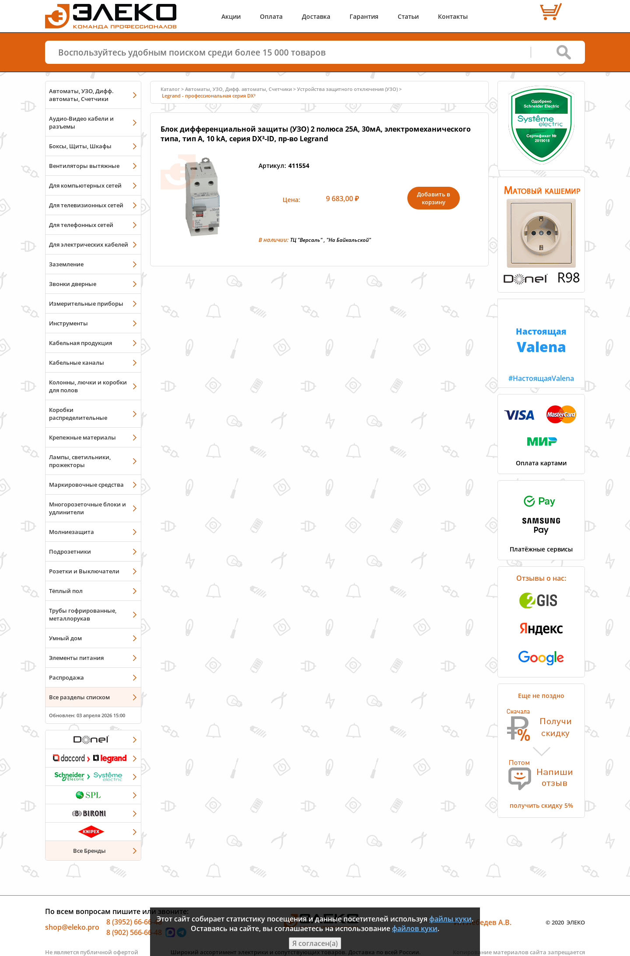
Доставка (316, 16)
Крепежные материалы (82, 437)
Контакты (453, 16)
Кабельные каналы (76, 362)
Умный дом (65, 638)
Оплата (271, 16)
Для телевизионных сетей (86, 205)
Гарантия (364, 16)
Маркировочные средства (86, 484)
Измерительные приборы (86, 303)
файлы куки (450, 919)
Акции (231, 16)
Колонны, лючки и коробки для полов (88, 386)
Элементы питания (76, 658)
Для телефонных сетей (81, 225)
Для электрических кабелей (88, 244)
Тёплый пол (66, 591)
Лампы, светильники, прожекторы (80, 461)
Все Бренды (89, 851)
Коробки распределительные (78, 414)
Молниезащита (71, 532)
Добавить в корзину (433, 198)
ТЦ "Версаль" (306, 240)
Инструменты (68, 323)
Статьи (408, 16)
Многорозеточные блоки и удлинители (87, 508)
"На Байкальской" (348, 240)
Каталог (170, 89)
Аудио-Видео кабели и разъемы (81, 122)
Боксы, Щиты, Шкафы (80, 146)
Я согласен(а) (315, 943)
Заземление (66, 264)
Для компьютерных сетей (85, 185)
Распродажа (66, 677)
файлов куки (415, 928)
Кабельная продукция (80, 343)
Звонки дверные (72, 284)
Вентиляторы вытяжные (84, 166)
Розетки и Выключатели (84, 571)
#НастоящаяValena (541, 341)
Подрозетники (70, 551)
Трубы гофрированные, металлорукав (82, 614)
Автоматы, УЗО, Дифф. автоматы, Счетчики (81, 95)
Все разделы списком (79, 697)
